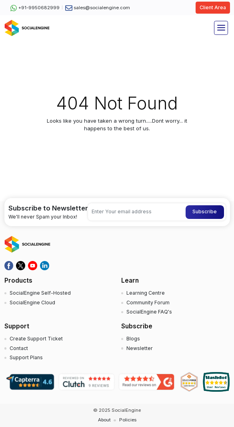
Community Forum (148, 303)
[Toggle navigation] (221, 28)
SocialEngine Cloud (32, 303)
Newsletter (139, 348)
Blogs (133, 339)
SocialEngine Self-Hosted (40, 293)
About (104, 420)
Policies (127, 420)
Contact (19, 348)
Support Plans (26, 357)
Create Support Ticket (36, 339)
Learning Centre (145, 293)
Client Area (213, 7)
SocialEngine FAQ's (149, 312)
